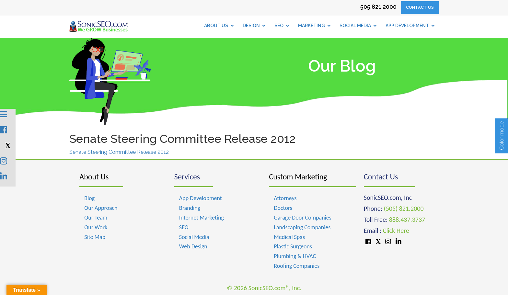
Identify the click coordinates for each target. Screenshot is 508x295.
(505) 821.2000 (404, 208)
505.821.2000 (378, 6)
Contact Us (420, 7)
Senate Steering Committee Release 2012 (119, 152)
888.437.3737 (407, 219)
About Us (94, 176)
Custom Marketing (298, 176)
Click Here (396, 230)
